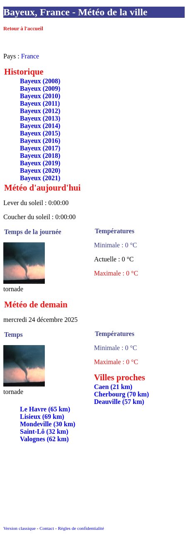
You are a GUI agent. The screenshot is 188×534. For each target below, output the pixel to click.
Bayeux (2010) (40, 95)
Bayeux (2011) (40, 103)
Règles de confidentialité (81, 528)
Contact (46, 528)
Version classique (19, 528)
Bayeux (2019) (40, 163)
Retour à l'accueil (23, 28)
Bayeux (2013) (40, 118)
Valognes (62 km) (44, 438)
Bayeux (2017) (40, 148)
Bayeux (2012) (40, 110)
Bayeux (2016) (40, 140)
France (30, 56)
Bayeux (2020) (40, 170)
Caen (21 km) (113, 386)
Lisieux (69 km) (42, 416)
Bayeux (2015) (40, 133)
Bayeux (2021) (40, 177)
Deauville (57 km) (119, 401)
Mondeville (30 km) (47, 424)
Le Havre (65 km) (45, 409)
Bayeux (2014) (40, 125)
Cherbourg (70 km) (121, 394)
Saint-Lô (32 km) (44, 431)
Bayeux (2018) (40, 155)
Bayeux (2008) (40, 81)
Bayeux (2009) (40, 88)
